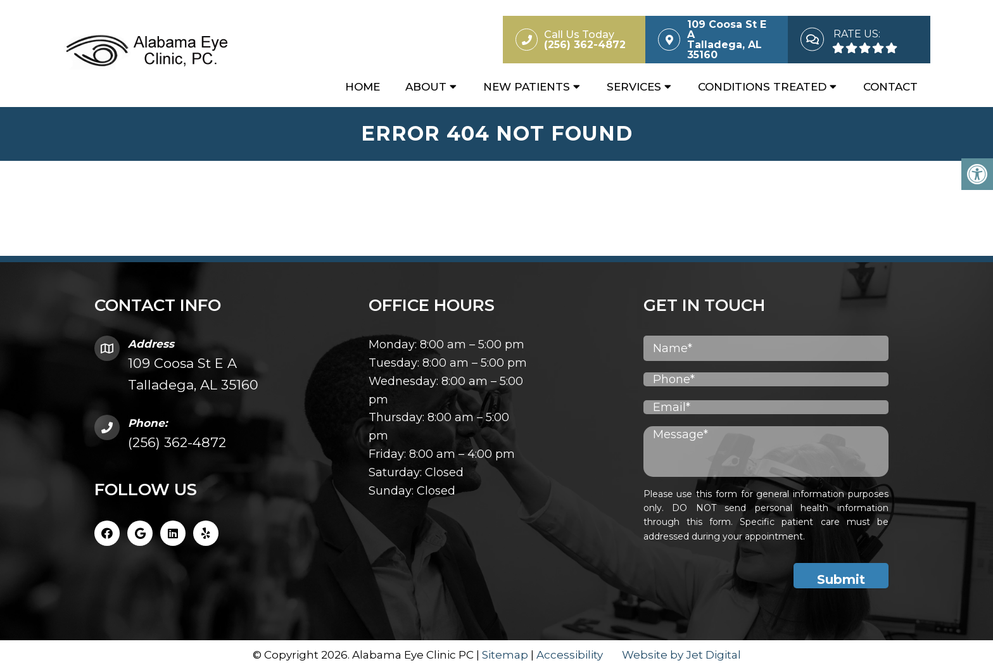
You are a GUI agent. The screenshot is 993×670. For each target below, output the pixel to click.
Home (362, 86)
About (425, 86)
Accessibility (569, 654)
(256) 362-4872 (177, 442)
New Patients (526, 86)
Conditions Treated (762, 86)
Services (634, 86)
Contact (890, 86)
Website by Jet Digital (681, 654)
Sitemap (505, 654)
